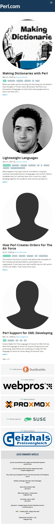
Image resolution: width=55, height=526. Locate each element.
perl (36, 256)
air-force (14, 256)
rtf (33, 81)
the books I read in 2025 (27, 499)
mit (38, 165)
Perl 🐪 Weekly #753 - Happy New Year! (27, 511)
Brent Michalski (21, 252)
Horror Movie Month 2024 (27, 487)
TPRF (11, 369)
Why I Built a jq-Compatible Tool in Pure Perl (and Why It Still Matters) (27, 475)
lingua (37, 81)
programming (43, 256)
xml (21, 340)
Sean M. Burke (21, 77)
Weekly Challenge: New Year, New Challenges (27, 481)
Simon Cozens (21, 162)
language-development (18, 168)
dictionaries (11, 81)
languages (20, 81)
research (46, 165)
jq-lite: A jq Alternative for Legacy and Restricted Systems (27, 462)
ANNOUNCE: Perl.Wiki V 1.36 (27, 517)
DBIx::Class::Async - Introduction (27, 493)
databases (22, 256)
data (4, 81)
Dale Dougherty (22, 337)
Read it (5, 95)
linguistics (28, 81)
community (6, 165)
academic (6, 168)
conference (32, 165)
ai (41, 165)
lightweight (15, 165)
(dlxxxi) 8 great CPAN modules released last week (27, 469)
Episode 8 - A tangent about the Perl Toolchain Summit (27, 505)
